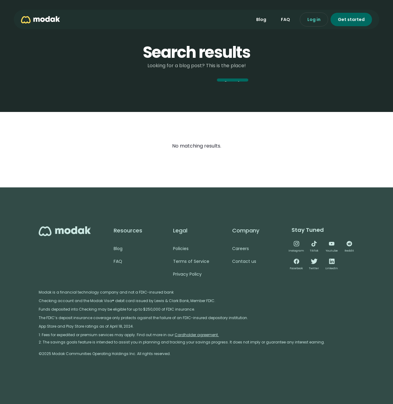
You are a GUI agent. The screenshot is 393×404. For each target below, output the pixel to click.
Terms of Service (191, 261)
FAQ (285, 19)
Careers (240, 249)
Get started (351, 19)
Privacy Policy (187, 274)
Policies (181, 249)
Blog (261, 19)
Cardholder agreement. (197, 334)
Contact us (244, 261)
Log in (313, 19)
